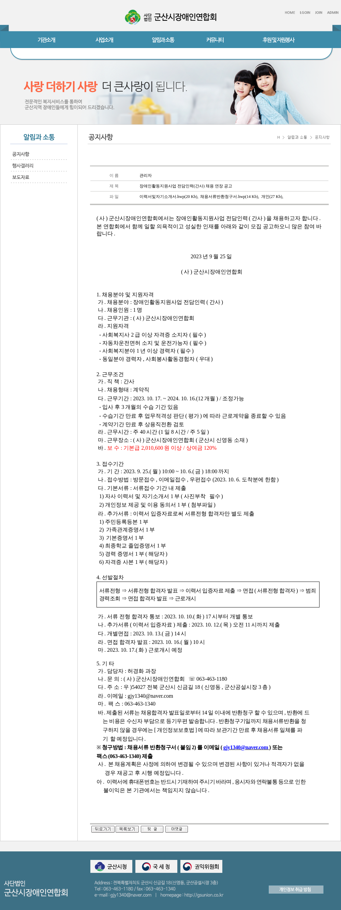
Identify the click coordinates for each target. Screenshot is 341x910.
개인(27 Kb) (271, 196)
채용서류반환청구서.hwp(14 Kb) (229, 196)
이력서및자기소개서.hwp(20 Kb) (168, 196)
